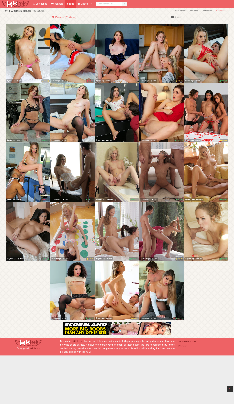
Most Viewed (207, 11)
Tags (70, 3)
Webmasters (182, 346)
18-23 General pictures (187, 341)
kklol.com (35, 348)
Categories (40, 3)
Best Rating (193, 11)
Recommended (221, 11)
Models (82, 3)
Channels (57, 3)
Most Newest (180, 11)
